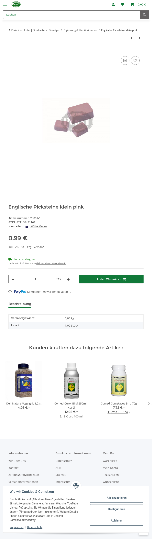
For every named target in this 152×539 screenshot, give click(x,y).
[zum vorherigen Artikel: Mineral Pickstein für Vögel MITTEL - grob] (131, 38)
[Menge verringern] (13, 279)
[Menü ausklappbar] (5, 2)
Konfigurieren (116, 509)
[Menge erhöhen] (68, 279)
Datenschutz (34, 527)
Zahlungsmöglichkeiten (23, 475)
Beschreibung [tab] (19, 304)
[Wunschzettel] (122, 4)
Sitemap (61, 475)
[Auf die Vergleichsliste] (125, 60)
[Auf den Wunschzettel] (135, 60)
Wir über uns (17, 461)
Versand (39, 247)
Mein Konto (110, 468)
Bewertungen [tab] (49, 304)
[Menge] (35, 279)
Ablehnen (116, 520)
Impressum (16, 527)
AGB (58, 468)
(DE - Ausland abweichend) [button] (51, 263)
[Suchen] (71, 14)
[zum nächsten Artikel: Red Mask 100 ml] (140, 38)
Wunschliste (111, 482)
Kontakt (13, 468)
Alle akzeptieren (116, 497)
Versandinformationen (23, 482)
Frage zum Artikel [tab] (80, 304)
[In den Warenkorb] (11, 51)
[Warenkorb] (138, 4)
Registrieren (111, 475)
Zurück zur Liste (20, 30)
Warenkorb (110, 461)
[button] (113, 4)
